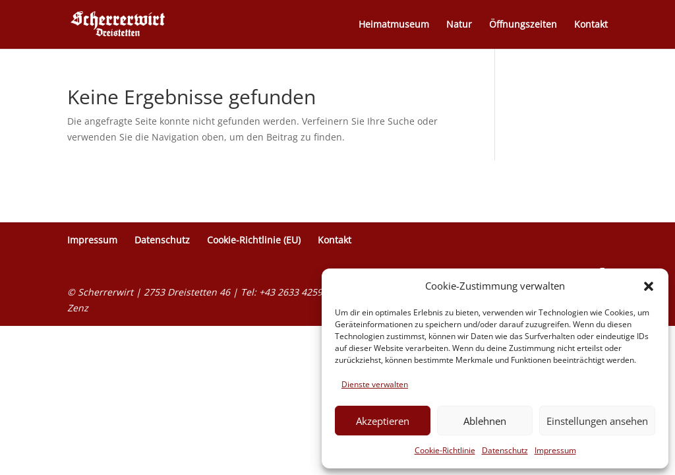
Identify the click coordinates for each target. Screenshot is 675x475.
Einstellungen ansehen (597, 421)
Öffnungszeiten (523, 25)
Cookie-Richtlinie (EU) (254, 240)
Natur (459, 25)
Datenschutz (505, 450)
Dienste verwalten (374, 384)
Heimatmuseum (394, 25)
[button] (648, 286)
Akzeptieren (382, 421)
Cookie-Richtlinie (445, 450)
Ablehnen (484, 421)
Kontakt (591, 25)
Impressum (555, 450)
